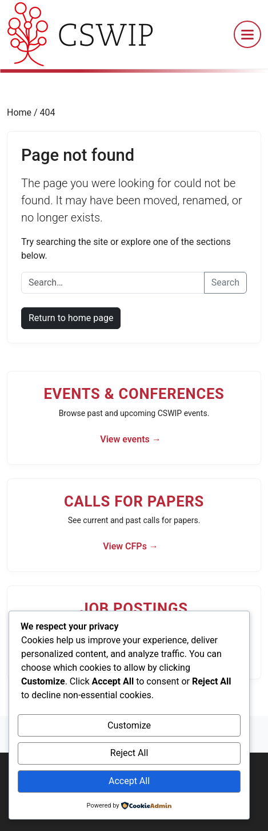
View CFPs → (130, 546)
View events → (130, 439)
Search (225, 282)
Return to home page (71, 317)
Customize (129, 725)
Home (20, 112)
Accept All (129, 780)
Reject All (129, 752)
